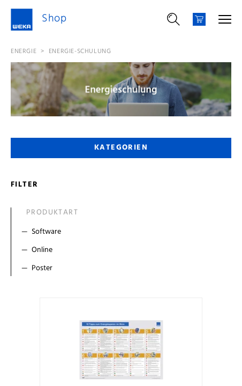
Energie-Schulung (80, 51)
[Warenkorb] (199, 19)
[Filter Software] (123, 232)
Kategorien (121, 148)
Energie (23, 51)
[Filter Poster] (123, 268)
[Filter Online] (123, 250)
